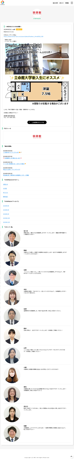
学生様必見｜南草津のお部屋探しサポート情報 (16, 175)
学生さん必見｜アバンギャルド (11, 169)
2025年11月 (6, 222)
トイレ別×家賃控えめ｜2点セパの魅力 (14, 164)
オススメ (5, 192)
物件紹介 (5, 196)
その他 (5, 188)
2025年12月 (6, 218)
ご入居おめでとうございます (12, 152)
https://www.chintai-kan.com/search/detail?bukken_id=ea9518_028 (23, 36)
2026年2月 (6, 210)
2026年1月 (6, 214)
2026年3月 (6, 206)
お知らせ (19, 29)
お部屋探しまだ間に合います (12, 158)
